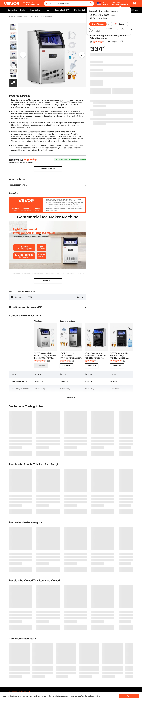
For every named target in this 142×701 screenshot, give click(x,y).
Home (11, 16)
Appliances (19, 16)
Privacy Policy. (96, 31)
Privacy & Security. (96, 696)
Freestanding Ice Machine (43, 16)
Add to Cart (66, 366)
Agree (129, 696)
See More (71, 397)
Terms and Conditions (118, 29)
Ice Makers (29, 16)
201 (27, 162)
